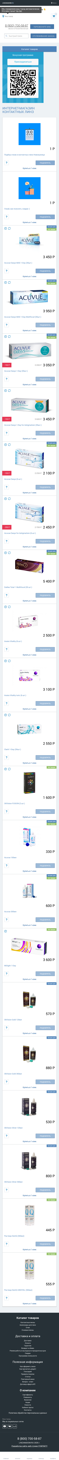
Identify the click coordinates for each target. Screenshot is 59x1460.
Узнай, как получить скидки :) (17, 208)
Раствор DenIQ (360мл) (14, 1236)
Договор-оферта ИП (27, 1384)
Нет (20, 11)
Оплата (28, 1343)
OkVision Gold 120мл (13, 1019)
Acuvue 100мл (10, 857)
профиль (53, 1458)
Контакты (28, 1410)
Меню (54, 3)
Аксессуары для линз (28, 1325)
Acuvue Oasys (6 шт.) (13, 479)
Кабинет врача (27, 1407)
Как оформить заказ (27, 1366)
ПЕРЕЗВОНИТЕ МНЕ (42, 27)
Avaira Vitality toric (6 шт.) (15, 695)
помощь (41, 1458)
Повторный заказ (27, 1379)
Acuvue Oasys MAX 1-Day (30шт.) (18, 263)
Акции (27, 1402)
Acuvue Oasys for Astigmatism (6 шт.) (20, 533)
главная (6, 1458)
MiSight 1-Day (10, 965)
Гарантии (27, 1346)
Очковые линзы (28, 1330)
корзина (29, 1458)
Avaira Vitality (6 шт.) (13, 641)
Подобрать (45, 163)
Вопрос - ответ (27, 1382)
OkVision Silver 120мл (13, 1128)
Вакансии (27, 1400)
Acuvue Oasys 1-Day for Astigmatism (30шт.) (23, 425)
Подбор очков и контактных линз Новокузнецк (24, 154)
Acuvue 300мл (10, 911)
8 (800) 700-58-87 (16, 25)
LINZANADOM (8, 3)
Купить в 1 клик (29, 168)
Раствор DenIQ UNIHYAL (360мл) (18, 1290)
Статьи (27, 1377)
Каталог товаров (29, 49)
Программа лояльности (28, 1356)
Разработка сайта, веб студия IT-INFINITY (29, 1446)
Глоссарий (28, 1371)
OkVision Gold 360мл (13, 1073)
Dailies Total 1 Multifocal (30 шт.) (18, 587)
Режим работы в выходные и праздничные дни (28, 1351)
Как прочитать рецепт (27, 1369)
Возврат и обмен (27, 1348)
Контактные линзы (28, 1322)
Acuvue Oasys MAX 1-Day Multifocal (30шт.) (22, 317)
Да (17, 11)
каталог (17, 1458)
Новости (27, 1405)
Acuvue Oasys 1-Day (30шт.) (16, 371)
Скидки (27, 1353)
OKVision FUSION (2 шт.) (14, 803)
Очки (28, 1327)
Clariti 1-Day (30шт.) (12, 749)
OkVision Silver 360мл (13, 1182)
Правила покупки (27, 1374)
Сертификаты (28, 1395)
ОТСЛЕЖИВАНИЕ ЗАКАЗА (43, 36)
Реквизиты (28, 1397)
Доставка (27, 1340)
